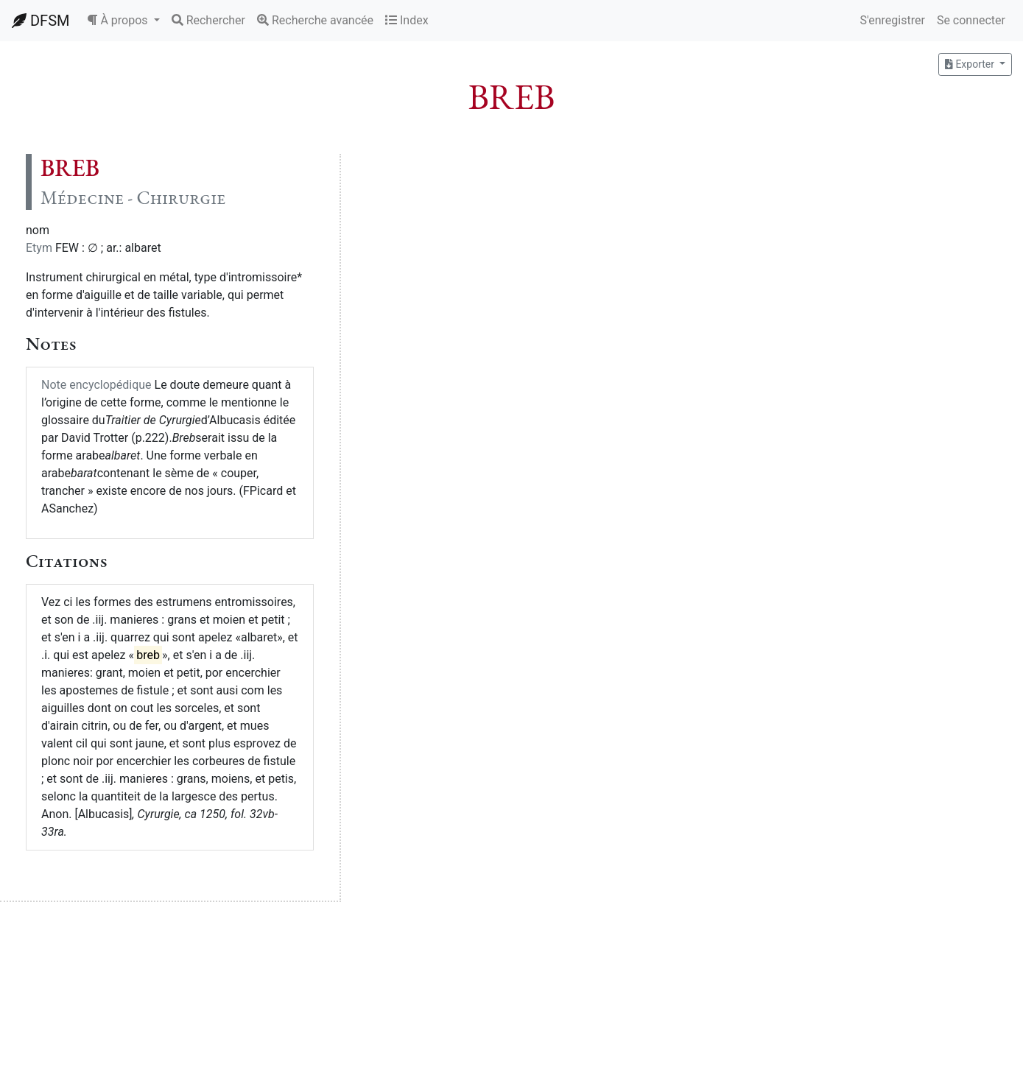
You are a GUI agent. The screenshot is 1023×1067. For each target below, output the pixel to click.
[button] (123, 20)
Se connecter (971, 20)
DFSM (40, 20)
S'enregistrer (891, 20)
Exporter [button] (970, 64)
